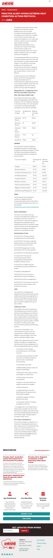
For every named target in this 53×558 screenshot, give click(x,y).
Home (4, 9)
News (39, 546)
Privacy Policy (41, 543)
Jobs (38, 549)
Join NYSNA (26, 518)
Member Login (26, 514)
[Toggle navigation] (49, 1)
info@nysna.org (24, 548)
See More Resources (42, 450)
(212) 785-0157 (23, 550)
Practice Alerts (12, 9)
